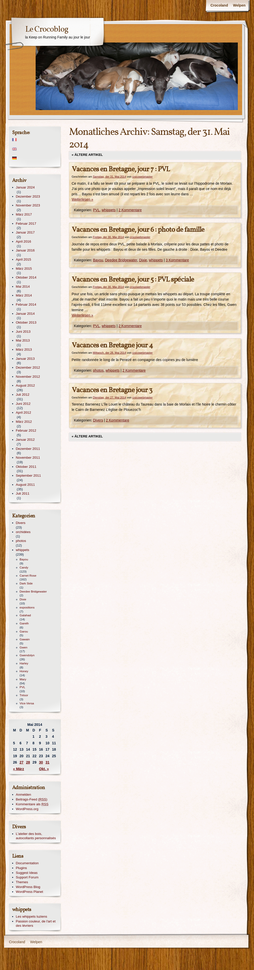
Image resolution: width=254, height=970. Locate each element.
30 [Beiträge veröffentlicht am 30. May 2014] (41, 762)
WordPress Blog (28, 887)
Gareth (24, 623)
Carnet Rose (28, 575)
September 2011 (28, 475)
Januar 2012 (25, 439)
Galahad (25, 615)
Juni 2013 (23, 331)
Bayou (98, 260)
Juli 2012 (23, 394)
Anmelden (23, 794)
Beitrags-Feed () (32, 799)
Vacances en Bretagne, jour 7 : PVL (121, 169)
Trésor (24, 695)
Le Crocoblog (46, 29)
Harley (24, 663)
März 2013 (24, 349)
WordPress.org (27, 809)
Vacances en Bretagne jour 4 (112, 345)
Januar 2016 (25, 250)
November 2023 (28, 205)
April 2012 (23, 412)
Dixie (143, 260)
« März (18, 769)
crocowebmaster (142, 176)
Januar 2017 (25, 232)
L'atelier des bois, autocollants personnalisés (36, 836)
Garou (24, 631)
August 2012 (25, 385)
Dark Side (26, 583)
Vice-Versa (27, 703)
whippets (109, 210)
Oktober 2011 (26, 467)
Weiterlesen (82, 199)
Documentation (27, 863)
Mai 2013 (23, 340)
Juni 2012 (23, 404)
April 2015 (23, 259)
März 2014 (24, 295)
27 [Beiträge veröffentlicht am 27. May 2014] (21, 762)
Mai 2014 (23, 286)
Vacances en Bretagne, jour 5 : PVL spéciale (133, 280)
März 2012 (24, 422)
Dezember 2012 (28, 367)
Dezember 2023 (28, 196)
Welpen (239, 5)
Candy (24, 567)
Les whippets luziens (31, 916)
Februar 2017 (26, 223)
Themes (22, 882)
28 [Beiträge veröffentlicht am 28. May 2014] (28, 762)
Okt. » (44, 769)
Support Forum (27, 877)
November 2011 (28, 457)
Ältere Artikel (87, 155)
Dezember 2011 (28, 449)
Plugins (21, 868)
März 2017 (24, 214)
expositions (27, 607)
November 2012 (28, 376)
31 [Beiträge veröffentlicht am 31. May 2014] (47, 762)
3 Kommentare (177, 260)
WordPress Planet (29, 892)
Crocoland (219, 5)
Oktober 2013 (26, 322)
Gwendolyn (27, 655)
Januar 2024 (25, 187)
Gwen (24, 647)
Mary (23, 679)
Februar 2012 (26, 430)
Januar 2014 (25, 313)
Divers (98, 420)
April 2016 (23, 241)
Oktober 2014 (26, 277)
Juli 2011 (23, 493)
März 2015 (24, 268)
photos (98, 370)
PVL (96, 210)
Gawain (25, 639)
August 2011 (25, 485)
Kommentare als (32, 804)
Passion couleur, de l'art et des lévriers (36, 923)
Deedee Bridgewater (121, 260)
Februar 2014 (26, 304)
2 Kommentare (130, 210)
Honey (24, 671)
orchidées (23, 532)
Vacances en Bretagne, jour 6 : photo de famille (138, 230)
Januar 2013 (25, 359)
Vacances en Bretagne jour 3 (112, 390)
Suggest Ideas (27, 873)
